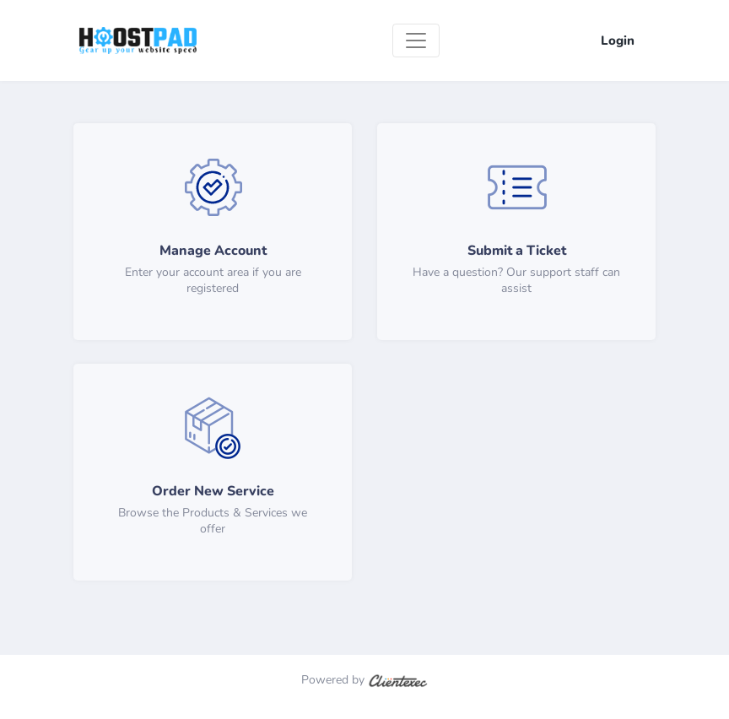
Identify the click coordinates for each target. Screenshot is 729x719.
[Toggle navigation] (416, 40)
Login (617, 40)
